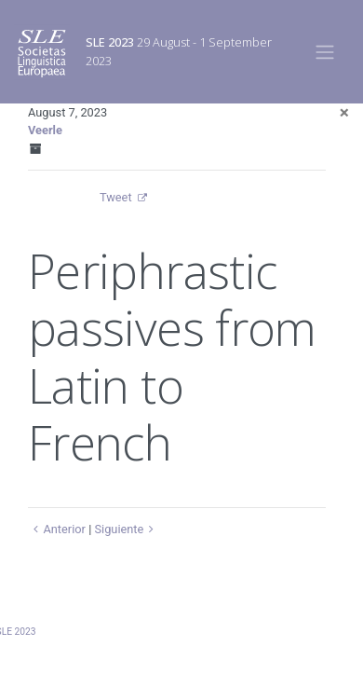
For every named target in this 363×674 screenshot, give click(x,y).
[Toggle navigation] (325, 51)
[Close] (344, 112)
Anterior (57, 529)
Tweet (116, 197)
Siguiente (126, 529)
